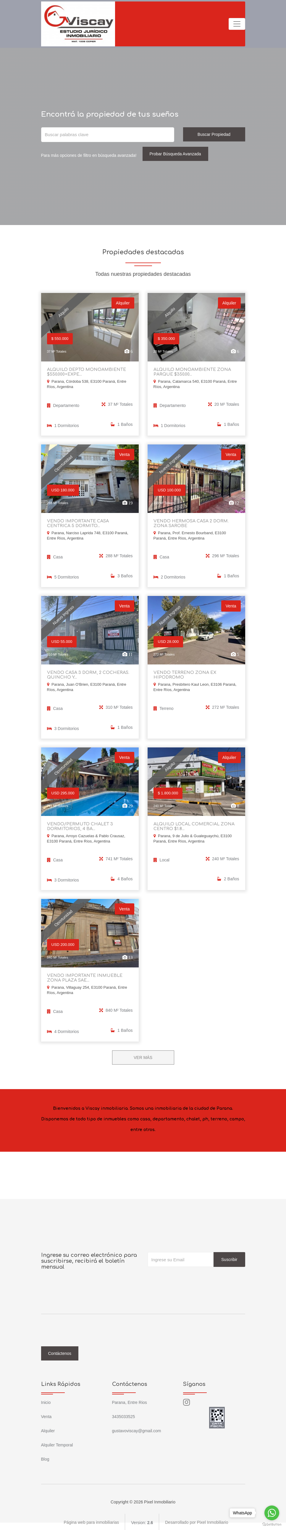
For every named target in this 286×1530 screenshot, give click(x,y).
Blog (45, 1457)
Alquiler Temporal (57, 1443)
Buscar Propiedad (214, 134)
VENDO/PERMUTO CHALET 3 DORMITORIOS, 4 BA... (79, 825)
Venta (46, 1415)
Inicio (46, 1401)
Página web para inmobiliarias (91, 1521)
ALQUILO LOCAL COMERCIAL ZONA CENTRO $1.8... (193, 825)
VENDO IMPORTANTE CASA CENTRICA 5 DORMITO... (89, 523)
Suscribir (229, 1258)
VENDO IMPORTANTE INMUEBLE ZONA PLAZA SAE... (83, 976)
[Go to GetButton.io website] (271, 1524)
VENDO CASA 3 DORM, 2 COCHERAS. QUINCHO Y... (87, 674)
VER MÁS (143, 1056)
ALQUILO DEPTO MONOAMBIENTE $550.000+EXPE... (86, 371)
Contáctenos (60, 1352)
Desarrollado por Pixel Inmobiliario (196, 1521)
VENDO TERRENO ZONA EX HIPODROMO (183, 674)
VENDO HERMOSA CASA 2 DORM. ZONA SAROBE (190, 523)
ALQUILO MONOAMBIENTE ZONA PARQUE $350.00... (191, 371)
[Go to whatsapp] (271, 1512)
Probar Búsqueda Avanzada (175, 153)
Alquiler (48, 1429)
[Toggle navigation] (237, 24)
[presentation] (192, 1277)
